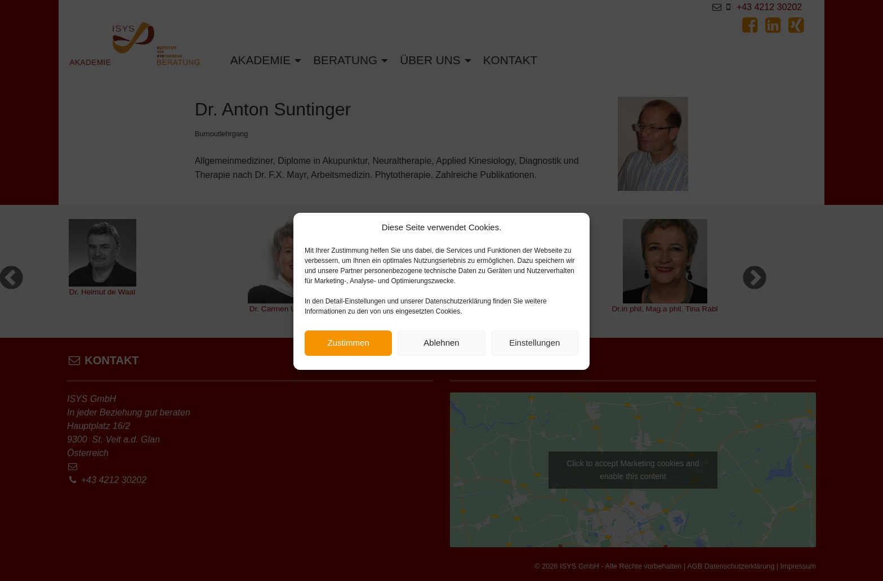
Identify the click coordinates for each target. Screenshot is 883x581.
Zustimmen (348, 348)
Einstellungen (534, 348)
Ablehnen (441, 348)
